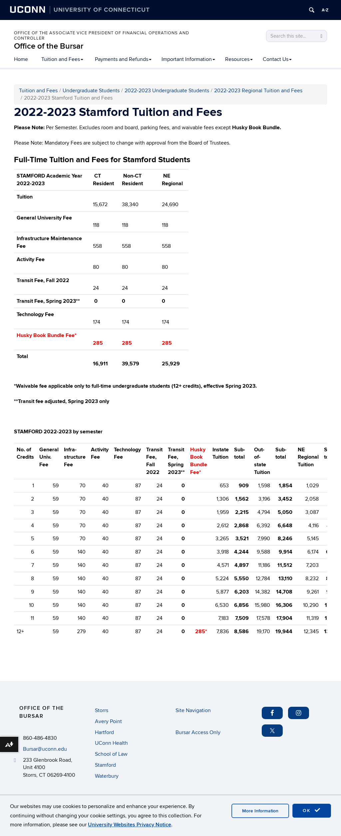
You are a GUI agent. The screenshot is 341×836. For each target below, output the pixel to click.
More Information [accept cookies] (260, 811)
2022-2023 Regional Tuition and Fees (258, 90)
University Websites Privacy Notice (129, 824)
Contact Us (277, 59)
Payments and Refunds (123, 59)
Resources (239, 59)
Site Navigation (193, 710)
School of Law (111, 754)
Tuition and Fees (62, 59)
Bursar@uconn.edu (45, 749)
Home (21, 59)
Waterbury (107, 776)
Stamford (105, 765)
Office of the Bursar (48, 46)
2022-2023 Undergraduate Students (167, 90)
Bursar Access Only (197, 732)
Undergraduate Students (91, 90)
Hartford (104, 732)
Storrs (101, 710)
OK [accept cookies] (312, 810)
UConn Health (111, 743)
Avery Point (108, 721)
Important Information (188, 59)
